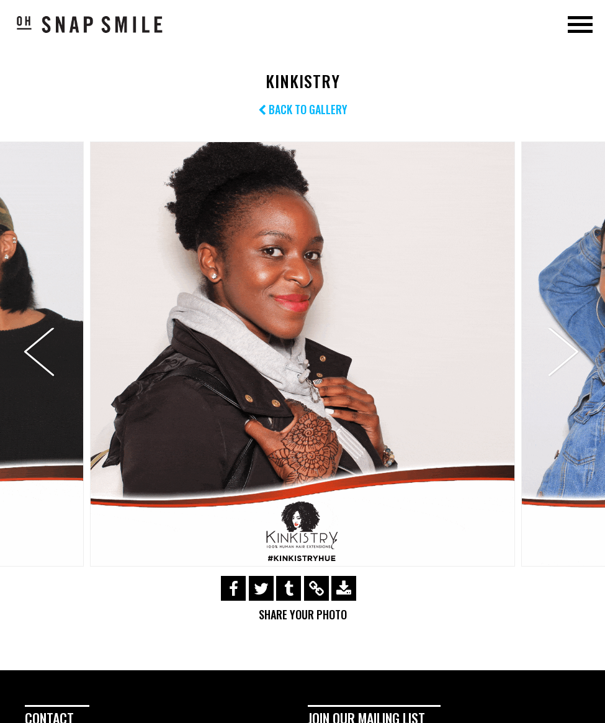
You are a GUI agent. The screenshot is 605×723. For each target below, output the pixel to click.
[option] (302, 354)
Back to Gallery (302, 109)
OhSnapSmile (90, 24)
